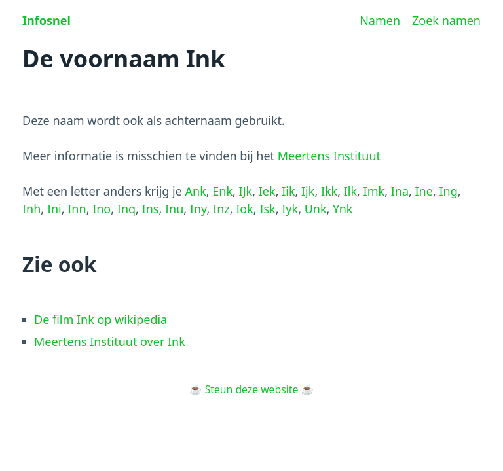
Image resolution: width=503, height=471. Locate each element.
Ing (448, 191)
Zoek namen (446, 20)
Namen (380, 20)
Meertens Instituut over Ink (109, 341)
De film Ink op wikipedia (100, 319)
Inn (76, 209)
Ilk (350, 191)
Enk (222, 191)
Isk (267, 209)
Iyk (290, 209)
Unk (316, 209)
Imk (374, 191)
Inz (221, 209)
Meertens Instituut (329, 156)
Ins (150, 209)
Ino (101, 209)
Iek (267, 191)
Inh (31, 209)
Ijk (307, 191)
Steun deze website (252, 389)
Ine (424, 191)
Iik (288, 191)
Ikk (329, 191)
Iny (198, 209)
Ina (400, 191)
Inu (174, 209)
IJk (246, 191)
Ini (54, 209)
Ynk (342, 209)
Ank (195, 191)
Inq (126, 209)
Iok (244, 209)
